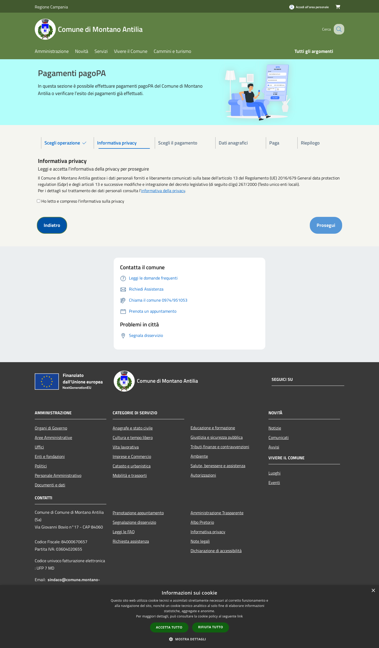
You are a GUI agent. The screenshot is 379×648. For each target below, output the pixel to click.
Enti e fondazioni (50, 456)
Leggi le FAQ (124, 532)
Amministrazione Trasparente (217, 513)
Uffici (39, 447)
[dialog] (189, 616)
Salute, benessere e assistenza (218, 465)
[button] (189, 639)
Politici (41, 466)
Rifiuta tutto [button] (210, 627)
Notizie (274, 428)
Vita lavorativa (126, 447)
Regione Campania (51, 7)
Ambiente (199, 456)
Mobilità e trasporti (130, 475)
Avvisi (273, 447)
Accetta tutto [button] (169, 627)
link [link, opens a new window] (240, 616)
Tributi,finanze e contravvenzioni (220, 446)
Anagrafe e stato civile (133, 428)
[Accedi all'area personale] (309, 7)
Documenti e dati (50, 485)
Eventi (274, 482)
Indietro (52, 225)
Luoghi (274, 473)
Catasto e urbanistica (132, 466)
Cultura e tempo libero (133, 437)
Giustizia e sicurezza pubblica (217, 437)
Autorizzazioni (203, 475)
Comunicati (278, 437)
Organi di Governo (51, 428)
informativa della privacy (163, 190)
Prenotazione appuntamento (138, 513)
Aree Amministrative (53, 437)
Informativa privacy (208, 532)
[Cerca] (338, 29)
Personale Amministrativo (58, 475)
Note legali (200, 541)
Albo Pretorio (202, 522)
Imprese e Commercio (132, 456)
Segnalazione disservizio (134, 522)
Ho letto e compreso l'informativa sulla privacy (82, 201)
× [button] (373, 591)
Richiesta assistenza (131, 541)
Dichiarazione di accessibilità (216, 550)
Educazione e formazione (213, 428)
